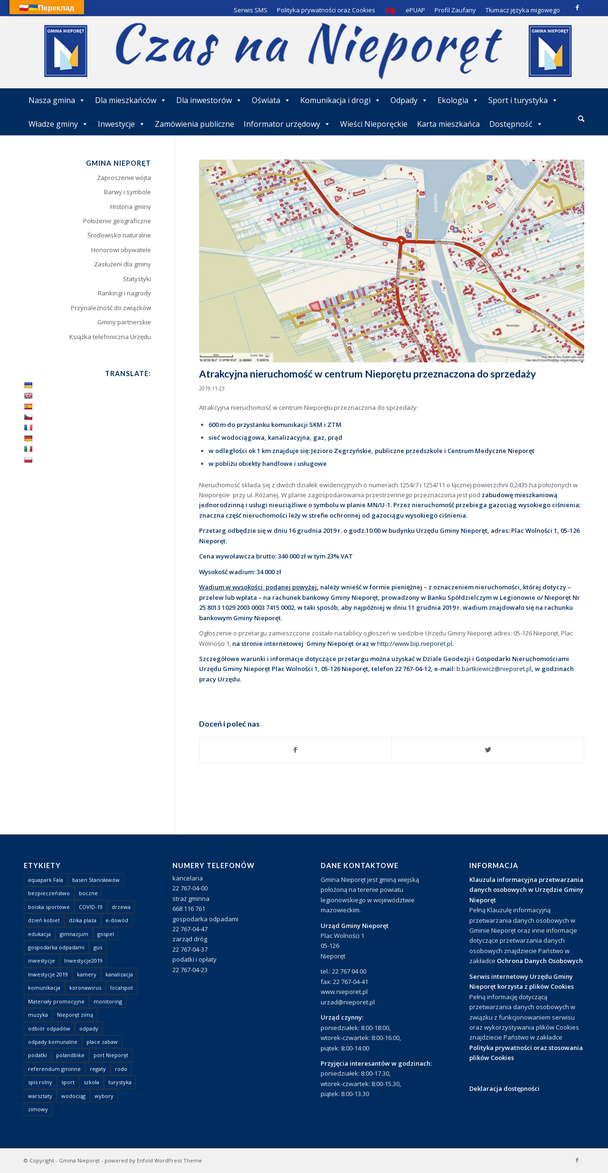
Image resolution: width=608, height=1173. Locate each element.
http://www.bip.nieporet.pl (414, 643)
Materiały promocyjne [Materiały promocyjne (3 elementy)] (56, 1001)
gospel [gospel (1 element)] (105, 933)
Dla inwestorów (209, 100)
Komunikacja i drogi (340, 100)
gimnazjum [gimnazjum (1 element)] (74, 933)
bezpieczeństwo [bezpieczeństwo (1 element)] (49, 893)
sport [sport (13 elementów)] (68, 1082)
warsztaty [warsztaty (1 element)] (40, 1095)
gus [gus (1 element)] (98, 947)
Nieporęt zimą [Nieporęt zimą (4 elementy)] (75, 1014)
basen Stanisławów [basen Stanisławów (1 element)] (96, 879)
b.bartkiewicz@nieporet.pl (494, 668)
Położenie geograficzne (117, 221)
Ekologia (458, 100)
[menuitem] (581, 119)
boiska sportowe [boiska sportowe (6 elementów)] (49, 906)
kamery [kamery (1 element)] (86, 974)
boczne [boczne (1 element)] (88, 893)
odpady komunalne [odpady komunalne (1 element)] (52, 1041)
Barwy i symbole (127, 192)
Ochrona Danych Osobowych (540, 960)
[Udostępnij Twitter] (488, 750)
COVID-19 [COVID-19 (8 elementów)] (91, 906)
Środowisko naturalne (119, 235)
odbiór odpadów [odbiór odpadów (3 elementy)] (49, 1028)
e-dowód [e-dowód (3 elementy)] (116, 920)
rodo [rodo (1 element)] (121, 1068)
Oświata (271, 100)
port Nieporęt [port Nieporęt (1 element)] (111, 1055)
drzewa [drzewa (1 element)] (121, 906)
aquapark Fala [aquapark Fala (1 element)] (45, 879)
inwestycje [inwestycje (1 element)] (41, 960)
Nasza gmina (57, 100)
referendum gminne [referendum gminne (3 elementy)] (54, 1068)
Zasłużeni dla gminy (122, 264)
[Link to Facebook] (577, 7)
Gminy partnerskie (124, 322)
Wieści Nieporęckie (374, 124)
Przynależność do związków (111, 307)
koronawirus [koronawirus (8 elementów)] (85, 987)
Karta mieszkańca (448, 124)
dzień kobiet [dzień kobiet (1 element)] (44, 920)
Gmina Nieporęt (79, 1160)
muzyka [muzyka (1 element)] (38, 1014)
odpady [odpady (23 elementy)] (88, 1028)
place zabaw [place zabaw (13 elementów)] (102, 1041)
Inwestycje (121, 124)
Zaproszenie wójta (124, 177)
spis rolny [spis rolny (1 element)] (40, 1082)
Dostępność (516, 124)
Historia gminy (130, 206)
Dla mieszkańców (131, 100)
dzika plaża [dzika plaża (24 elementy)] (82, 920)
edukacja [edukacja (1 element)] (39, 933)
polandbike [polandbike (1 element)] (70, 1055)
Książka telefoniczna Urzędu (110, 336)
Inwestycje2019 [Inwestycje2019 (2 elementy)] (83, 960)
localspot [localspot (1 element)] (121, 987)
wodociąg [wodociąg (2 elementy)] (73, 1095)
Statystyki (137, 278)
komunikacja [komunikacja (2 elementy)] (44, 987)
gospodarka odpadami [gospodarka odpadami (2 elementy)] (56, 947)
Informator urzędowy (287, 124)
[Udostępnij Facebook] (296, 750)
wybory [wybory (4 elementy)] (104, 1095)
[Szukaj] (581, 118)
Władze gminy (58, 124)
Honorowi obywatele (121, 250)
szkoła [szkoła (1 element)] (91, 1082)
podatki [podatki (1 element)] (37, 1055)
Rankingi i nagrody (124, 293)
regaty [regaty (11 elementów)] (98, 1068)
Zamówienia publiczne (194, 124)
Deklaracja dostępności (504, 1088)
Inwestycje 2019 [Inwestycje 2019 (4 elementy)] (48, 974)
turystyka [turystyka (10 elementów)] (120, 1082)
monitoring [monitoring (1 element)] (108, 1001)
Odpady (409, 100)
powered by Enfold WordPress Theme (153, 1160)
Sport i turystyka (523, 100)
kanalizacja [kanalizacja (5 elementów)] (119, 974)
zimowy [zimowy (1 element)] (38, 1109)
